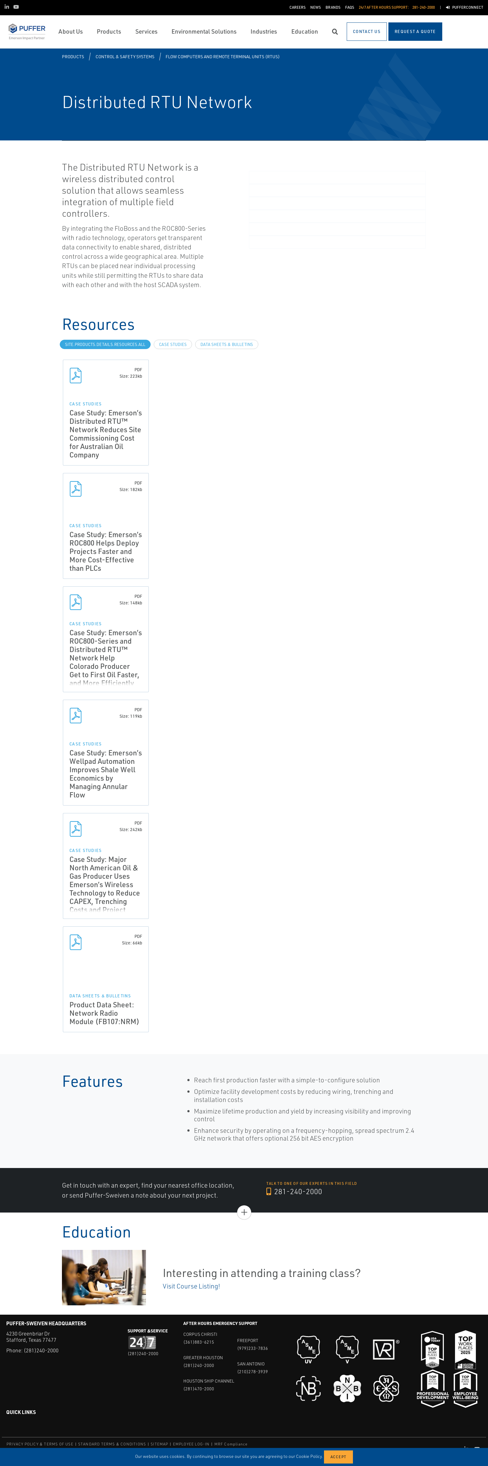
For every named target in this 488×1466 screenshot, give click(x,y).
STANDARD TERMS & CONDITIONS (112, 1444)
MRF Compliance (231, 1444)
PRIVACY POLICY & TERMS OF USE (40, 1444)
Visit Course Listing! (191, 1286)
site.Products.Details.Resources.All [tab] (105, 344)
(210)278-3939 (252, 1371)
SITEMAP (159, 1444)
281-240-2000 (294, 1191)
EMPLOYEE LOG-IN (191, 1444)
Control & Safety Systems (125, 56)
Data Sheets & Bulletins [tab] (226, 344)
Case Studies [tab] (173, 344)
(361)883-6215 (198, 1342)
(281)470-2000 (198, 1388)
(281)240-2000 (41, 1350)
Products (73, 56)
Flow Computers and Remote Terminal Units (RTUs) (223, 56)
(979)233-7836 (252, 1348)
